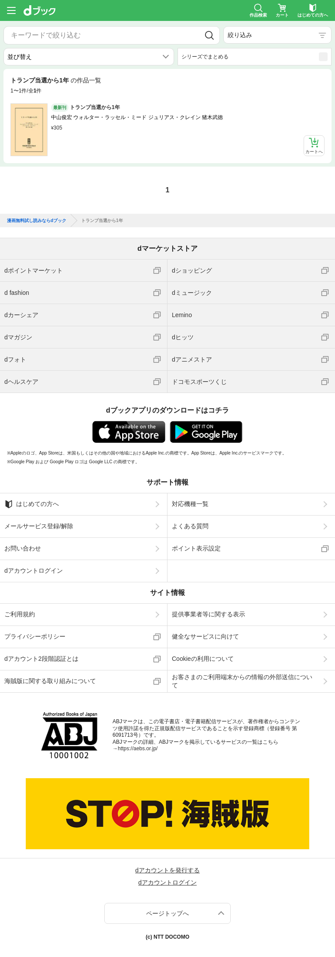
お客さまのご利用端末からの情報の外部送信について (242, 680)
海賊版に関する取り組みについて (50, 680)
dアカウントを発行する (167, 870)
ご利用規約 (19, 614)
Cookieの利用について (203, 658)
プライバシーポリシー (34, 636)
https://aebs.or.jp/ (137, 748)
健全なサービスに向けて (205, 636)
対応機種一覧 (190, 503)
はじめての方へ (31, 504)
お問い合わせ (22, 548)
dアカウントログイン (33, 570)
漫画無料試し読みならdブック (36, 221)
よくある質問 (190, 526)
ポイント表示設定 (196, 548)
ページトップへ (167, 913)
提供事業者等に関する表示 (208, 614)
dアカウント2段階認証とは (41, 658)
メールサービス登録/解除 (38, 526)
